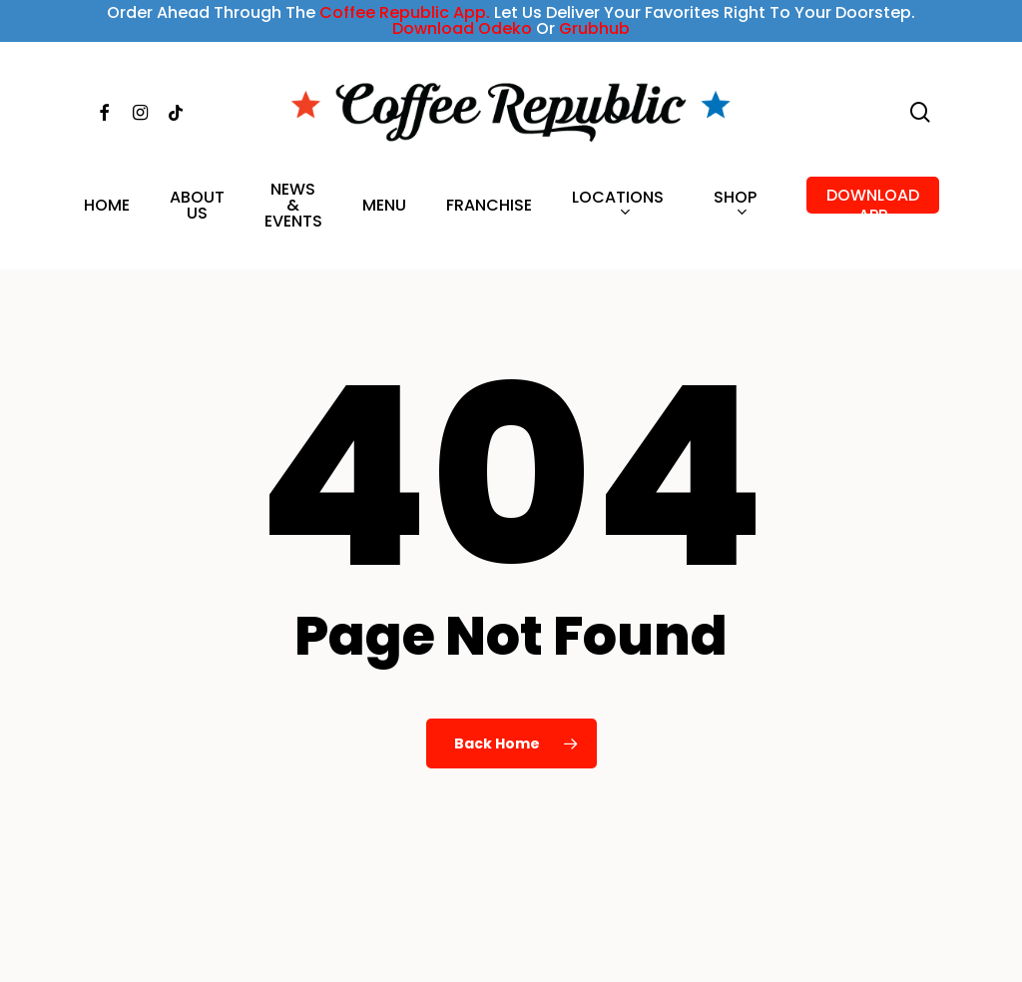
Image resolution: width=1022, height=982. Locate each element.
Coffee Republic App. (404, 12)
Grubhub (594, 28)
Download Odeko (462, 28)
